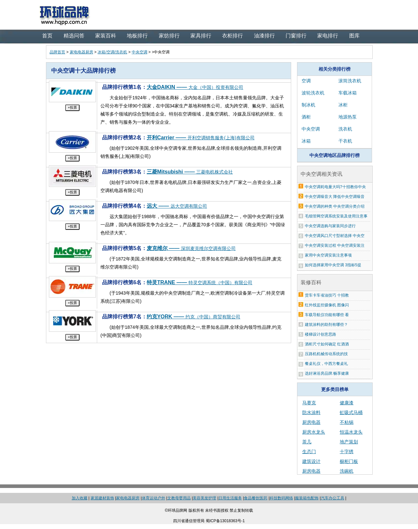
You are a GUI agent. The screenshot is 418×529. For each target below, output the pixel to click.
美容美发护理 (204, 498)
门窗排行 (296, 35)
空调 (306, 80)
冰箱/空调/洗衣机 (112, 52)
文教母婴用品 (179, 498)
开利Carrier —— (201, 137)
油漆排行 (264, 35)
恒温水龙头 (351, 432)
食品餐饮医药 (255, 498)
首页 (47, 35)
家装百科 (105, 35)
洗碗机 (346, 471)
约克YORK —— (193, 316)
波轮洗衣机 (313, 92)
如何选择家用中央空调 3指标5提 (333, 265)
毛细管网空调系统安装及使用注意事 (336, 216)
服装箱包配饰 (307, 498)
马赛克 (309, 402)
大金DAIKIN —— (195, 87)
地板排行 (137, 35)
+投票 (72, 107)
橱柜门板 (349, 461)
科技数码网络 (281, 498)
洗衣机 (345, 129)
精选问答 (74, 35)
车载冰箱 (347, 92)
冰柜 (343, 104)
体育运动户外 (153, 498)
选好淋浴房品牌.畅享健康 (327, 373)
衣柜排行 (232, 35)
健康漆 (346, 402)
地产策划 (349, 441)
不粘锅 (346, 422)
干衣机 (345, 141)
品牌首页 (57, 52)
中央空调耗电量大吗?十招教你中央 (335, 187)
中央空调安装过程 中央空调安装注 (335, 245)
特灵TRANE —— (199, 282)
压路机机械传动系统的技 (326, 354)
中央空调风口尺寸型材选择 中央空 (335, 235)
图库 (354, 35)
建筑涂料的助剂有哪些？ (326, 324)
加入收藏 (79, 498)
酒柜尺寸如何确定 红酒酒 (327, 344)
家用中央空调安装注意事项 (328, 255)
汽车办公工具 (332, 498)
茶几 (306, 441)
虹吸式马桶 (351, 412)
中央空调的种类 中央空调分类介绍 (335, 206)
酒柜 (306, 116)
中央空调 (139, 52)
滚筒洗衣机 (349, 80)
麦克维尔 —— (191, 248)
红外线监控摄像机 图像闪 (327, 305)
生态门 (309, 451)
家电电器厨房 (81, 52)
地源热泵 (347, 116)
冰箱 (306, 141)
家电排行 (327, 35)
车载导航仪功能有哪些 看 (327, 315)
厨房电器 (311, 422)
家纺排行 (169, 35)
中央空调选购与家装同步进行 (330, 226)
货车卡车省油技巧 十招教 (327, 295)
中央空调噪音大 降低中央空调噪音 (335, 196)
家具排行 (200, 35)
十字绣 (346, 451)
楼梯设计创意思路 (320, 334)
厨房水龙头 (313, 432)
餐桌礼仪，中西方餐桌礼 (326, 363)
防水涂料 (311, 412)
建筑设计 (311, 461)
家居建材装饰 (102, 498)
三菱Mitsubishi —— (190, 171)
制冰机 (308, 104)
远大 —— (177, 206)
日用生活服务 (230, 498)
